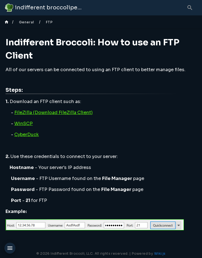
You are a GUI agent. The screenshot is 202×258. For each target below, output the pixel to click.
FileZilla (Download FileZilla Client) (53, 112)
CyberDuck (26, 134)
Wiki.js (160, 253)
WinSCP (23, 123)
